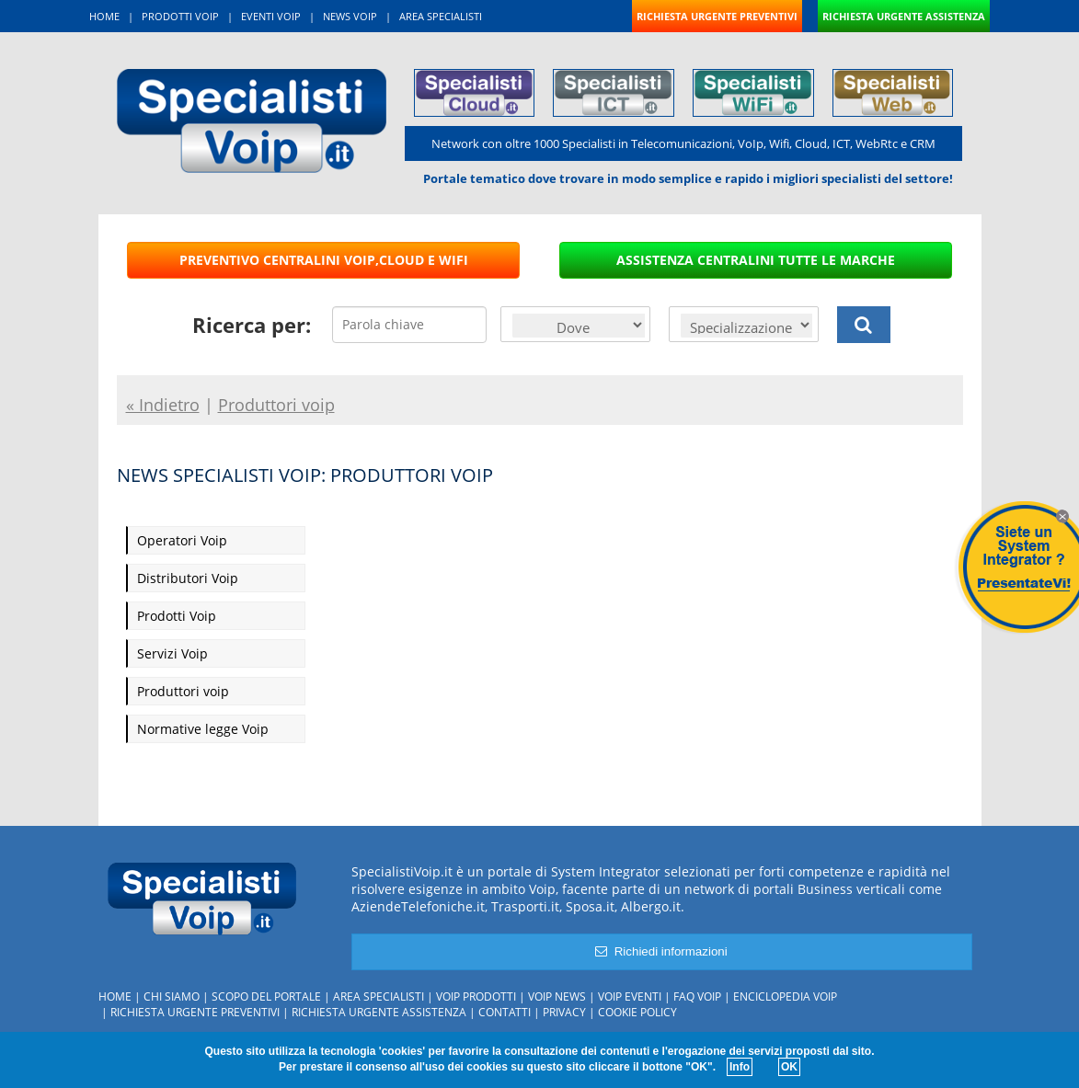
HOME (104, 16)
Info (739, 1066)
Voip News (557, 996)
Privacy (564, 1012)
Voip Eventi (629, 996)
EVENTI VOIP (271, 16)
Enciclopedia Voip (785, 996)
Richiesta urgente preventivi (195, 1012)
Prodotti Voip (176, 615)
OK (789, 1066)
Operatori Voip (182, 540)
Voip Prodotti (476, 996)
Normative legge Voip (203, 729)
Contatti (504, 1012)
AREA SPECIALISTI (440, 16)
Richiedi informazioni (661, 951)
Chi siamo (171, 996)
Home (115, 996)
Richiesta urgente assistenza (379, 1012)
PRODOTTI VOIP (180, 16)
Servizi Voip (172, 653)
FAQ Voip (697, 996)
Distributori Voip (187, 578)
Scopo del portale (266, 996)
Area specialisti (378, 996)
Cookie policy (637, 1012)
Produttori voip (183, 691)
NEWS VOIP (350, 16)
